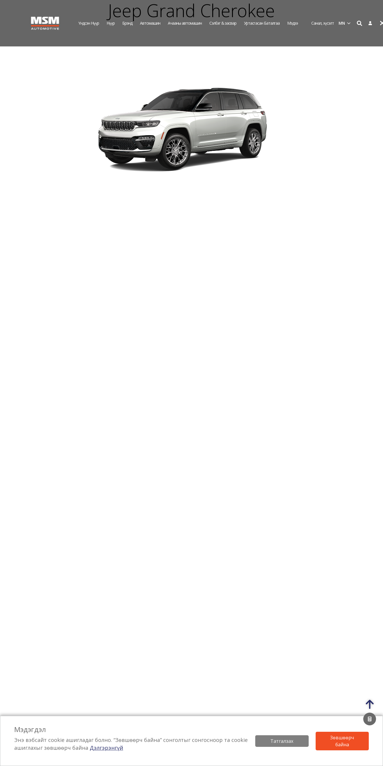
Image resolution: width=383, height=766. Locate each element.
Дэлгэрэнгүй (106, 747)
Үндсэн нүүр (88, 23)
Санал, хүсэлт (322, 23)
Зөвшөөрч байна (342, 741)
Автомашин (150, 23)
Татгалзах (281, 741)
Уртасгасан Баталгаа (262, 23)
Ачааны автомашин (185, 23)
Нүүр (111, 23)
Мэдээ (292, 23)
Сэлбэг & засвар (222, 23)
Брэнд (127, 23)
